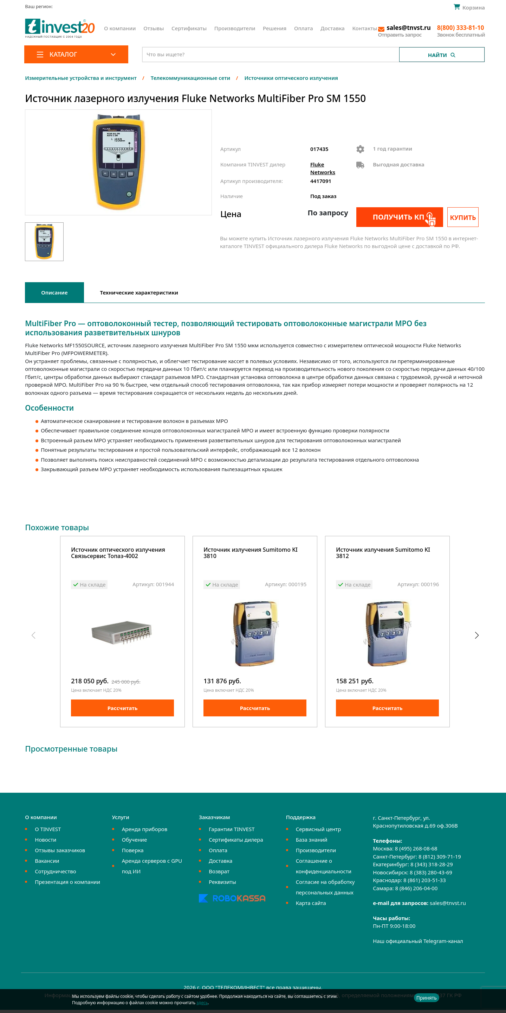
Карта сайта (311, 906)
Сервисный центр (318, 832)
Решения (274, 28)
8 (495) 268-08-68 (416, 851)
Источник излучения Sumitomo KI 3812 (383, 553)
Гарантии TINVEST (231, 832)
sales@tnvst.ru (448, 906)
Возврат (219, 874)
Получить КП (394, 217)
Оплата (303, 28)
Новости (45, 842)
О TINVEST (48, 832)
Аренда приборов (144, 832)
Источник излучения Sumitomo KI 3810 (250, 553)
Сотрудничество (55, 874)
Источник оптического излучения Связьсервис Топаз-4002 (118, 553)
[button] (476, 637)
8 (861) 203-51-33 (424, 883)
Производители (234, 28)
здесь (202, 1003)
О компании (120, 28)
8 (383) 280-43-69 (431, 875)
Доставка (332, 28)
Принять (426, 997)
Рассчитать (123, 711)
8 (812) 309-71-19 (440, 859)
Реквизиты (222, 884)
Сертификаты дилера (236, 842)
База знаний (311, 842)
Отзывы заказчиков (60, 853)
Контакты (364, 28)
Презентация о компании (67, 884)
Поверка (133, 853)
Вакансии (47, 863)
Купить (466, 217)
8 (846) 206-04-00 (416, 891)
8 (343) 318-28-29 (431, 867)
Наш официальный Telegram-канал (418, 944)
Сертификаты (189, 28)
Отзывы (153, 28)
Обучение (134, 842)
